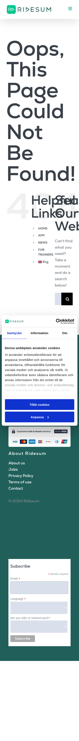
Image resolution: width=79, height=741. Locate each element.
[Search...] (58, 299)
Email (15, 579)
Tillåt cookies (39, 404)
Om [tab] (64, 333)
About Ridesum (27, 453)
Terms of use (19, 482)
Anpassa (40, 417)
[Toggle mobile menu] (70, 8)
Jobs (13, 469)
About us (16, 463)
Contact (15, 488)
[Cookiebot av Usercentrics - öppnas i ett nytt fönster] (56, 321)
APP (41, 235)
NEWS (42, 242)
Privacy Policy (20, 475)
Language (18, 599)
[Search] (67, 299)
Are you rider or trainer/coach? (30, 618)
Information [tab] (39, 333)
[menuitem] (43, 261)
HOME (42, 228)
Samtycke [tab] (14, 333)
